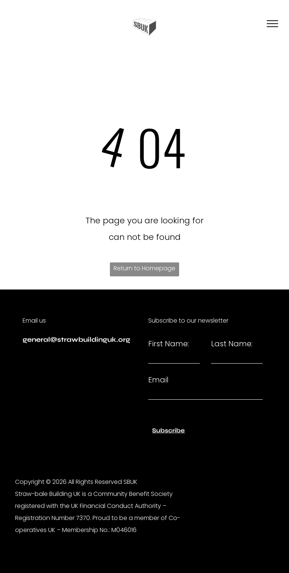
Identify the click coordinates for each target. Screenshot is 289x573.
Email (158, 379)
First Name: (168, 343)
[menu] (272, 23)
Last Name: (231, 343)
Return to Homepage (144, 268)
